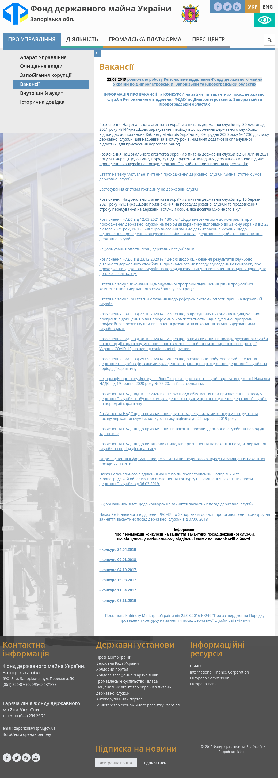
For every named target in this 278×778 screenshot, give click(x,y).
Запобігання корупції (45, 75)
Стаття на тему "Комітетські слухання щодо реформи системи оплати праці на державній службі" (180, 301)
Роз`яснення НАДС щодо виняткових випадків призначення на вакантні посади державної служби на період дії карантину (182, 446)
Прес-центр (208, 39)
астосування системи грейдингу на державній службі (150, 189)
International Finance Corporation (219, 672)
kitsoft (242, 751)
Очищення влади (41, 66)
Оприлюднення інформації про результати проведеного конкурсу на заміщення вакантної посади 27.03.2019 (182, 461)
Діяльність (82, 39)
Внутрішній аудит (41, 93)
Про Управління (32, 39)
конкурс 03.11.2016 (119, 600)
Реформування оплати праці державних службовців (147, 248)
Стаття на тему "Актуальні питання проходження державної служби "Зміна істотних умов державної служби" (180, 176)
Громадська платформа (145, 39)
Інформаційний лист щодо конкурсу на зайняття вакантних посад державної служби (176, 503)
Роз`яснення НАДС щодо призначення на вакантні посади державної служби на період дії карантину (181, 431)
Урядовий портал (112, 669)
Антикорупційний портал (119, 699)
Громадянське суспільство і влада (127, 681)
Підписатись (154, 762)
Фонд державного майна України (101, 8)
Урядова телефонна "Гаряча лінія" (127, 675)
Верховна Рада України (117, 663)
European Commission (210, 677)
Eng (268, 6)
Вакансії (30, 84)
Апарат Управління (43, 57)
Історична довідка (42, 102)
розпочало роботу (145, 79)
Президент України (113, 657)
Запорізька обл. (52, 19)
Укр (252, 6)
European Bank (203, 683)
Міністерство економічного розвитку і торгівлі (138, 704)
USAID (195, 665)
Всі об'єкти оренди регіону (27, 734)
